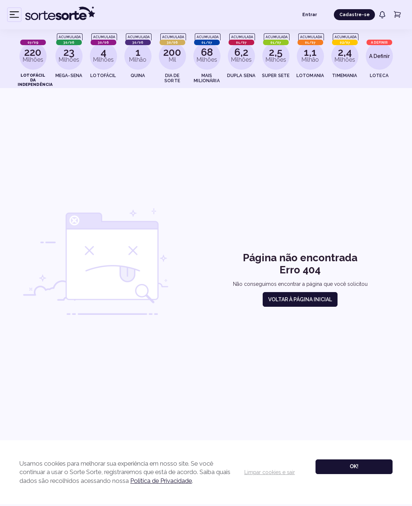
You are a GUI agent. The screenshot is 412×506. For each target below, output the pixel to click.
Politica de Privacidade (178, 481)
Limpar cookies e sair (268, 473)
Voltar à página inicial (300, 299)
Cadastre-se (354, 14)
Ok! (353, 467)
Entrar (309, 14)
